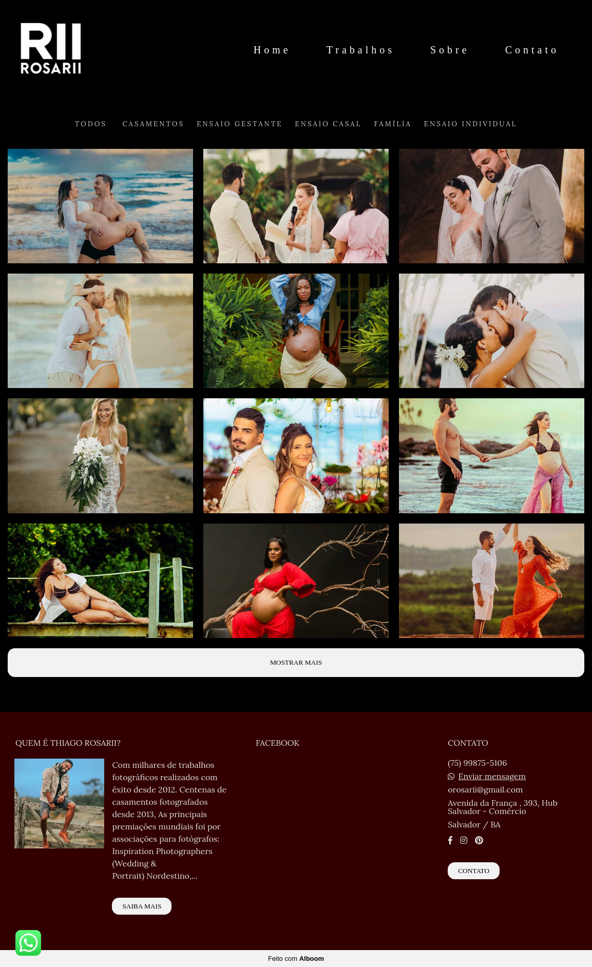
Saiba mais (141, 906)
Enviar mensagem (492, 776)
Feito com (296, 958)
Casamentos (153, 124)
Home (272, 49)
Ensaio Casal (328, 124)
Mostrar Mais (296, 662)
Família (392, 124)
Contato (532, 49)
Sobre (450, 49)
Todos (91, 124)
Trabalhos (361, 49)
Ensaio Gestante (239, 124)
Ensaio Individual (470, 124)
